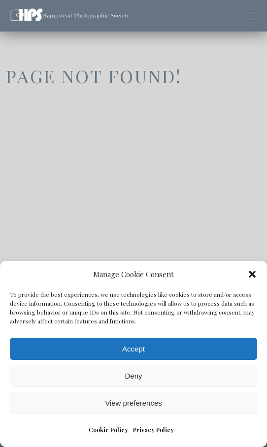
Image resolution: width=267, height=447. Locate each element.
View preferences (133, 403)
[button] (252, 274)
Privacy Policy (153, 430)
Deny (133, 376)
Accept (133, 349)
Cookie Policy (108, 430)
